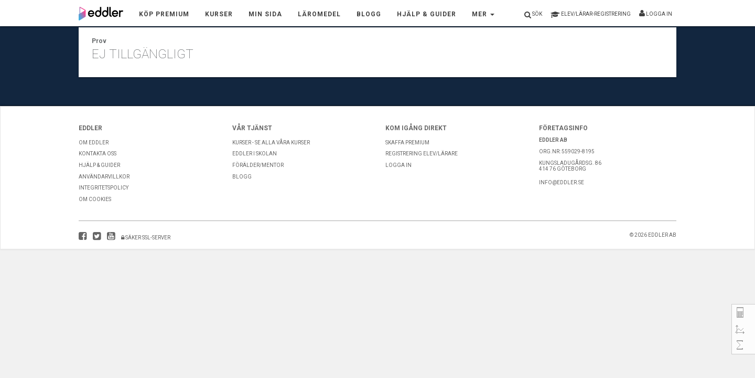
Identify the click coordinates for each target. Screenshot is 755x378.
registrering (591, 14)
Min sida (265, 14)
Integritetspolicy (103, 188)
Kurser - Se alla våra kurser (271, 142)
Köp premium (164, 14)
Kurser (219, 14)
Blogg (369, 14)
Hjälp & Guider (426, 14)
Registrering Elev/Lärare (421, 153)
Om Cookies (95, 199)
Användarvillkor (104, 177)
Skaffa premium (407, 142)
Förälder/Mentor (258, 165)
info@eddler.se (561, 182)
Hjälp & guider (99, 165)
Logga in (655, 13)
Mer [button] (483, 14)
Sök (533, 14)
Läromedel (319, 14)
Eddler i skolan (254, 153)
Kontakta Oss (97, 153)
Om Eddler (94, 142)
